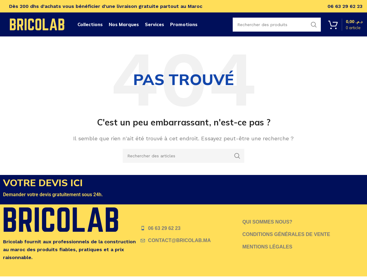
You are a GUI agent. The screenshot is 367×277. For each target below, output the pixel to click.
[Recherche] (183, 156)
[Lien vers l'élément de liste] (191, 228)
